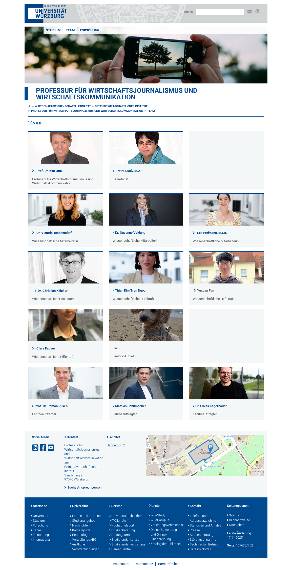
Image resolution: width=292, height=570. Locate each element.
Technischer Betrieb (203, 544)
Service (115, 506)
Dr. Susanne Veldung (129, 232)
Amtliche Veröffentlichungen (84, 547)
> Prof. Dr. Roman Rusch (50, 406)
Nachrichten (80, 525)
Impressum (121, 564)
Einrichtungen (41, 535)
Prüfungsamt (119, 535)
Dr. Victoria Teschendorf (54, 233)
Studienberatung (122, 530)
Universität (39, 516)
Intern (188, 12)
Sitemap (234, 515)
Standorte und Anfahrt (204, 525)
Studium (53, 30)
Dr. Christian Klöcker (53, 291)
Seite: (231, 545)
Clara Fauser (45, 348)
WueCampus (159, 520)
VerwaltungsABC (83, 540)
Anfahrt (115, 437)
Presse (194, 530)
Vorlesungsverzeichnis (166, 525)
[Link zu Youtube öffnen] (51, 447)
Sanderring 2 (116, 445)
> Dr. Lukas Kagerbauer (210, 406)
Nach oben (235, 525)
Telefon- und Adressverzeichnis (202, 518)
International (41, 540)
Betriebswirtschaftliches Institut (121, 106)
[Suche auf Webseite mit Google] (220, 12)
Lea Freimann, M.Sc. (212, 233)
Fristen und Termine (85, 516)
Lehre (36, 530)
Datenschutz (144, 564)
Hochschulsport (121, 525)
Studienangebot (82, 521)
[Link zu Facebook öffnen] (43, 447)
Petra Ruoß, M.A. (129, 171)
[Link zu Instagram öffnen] (35, 447)
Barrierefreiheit (168, 564)
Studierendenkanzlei (124, 540)
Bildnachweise (238, 520)
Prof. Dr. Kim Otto (49, 171)
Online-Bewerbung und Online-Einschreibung (163, 535)
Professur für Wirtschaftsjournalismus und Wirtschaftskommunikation (116, 94)
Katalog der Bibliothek (165, 544)
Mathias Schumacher (130, 406)
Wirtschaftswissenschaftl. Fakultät (63, 106)
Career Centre (120, 549)
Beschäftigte (80, 535)
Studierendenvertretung (126, 544)
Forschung (89, 30)
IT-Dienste (117, 521)
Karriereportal (80, 530)
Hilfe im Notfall (199, 549)
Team (70, 30)
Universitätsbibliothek (125, 516)
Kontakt (72, 437)
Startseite (39, 506)
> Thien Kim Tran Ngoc (129, 290)
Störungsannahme (202, 540)
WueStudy (157, 515)
